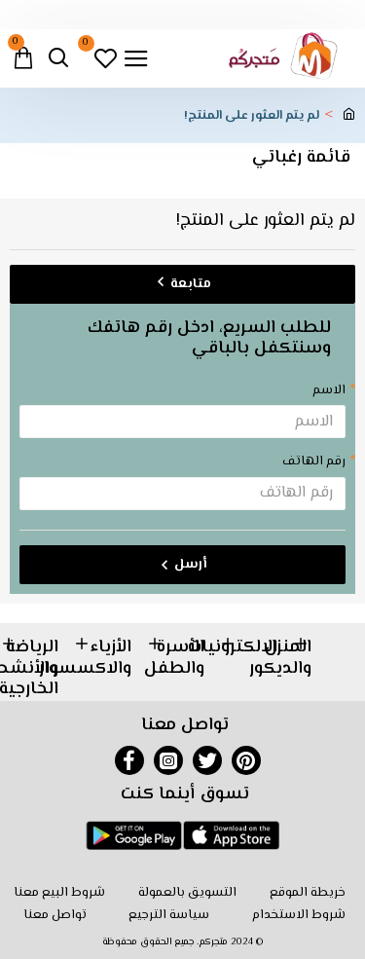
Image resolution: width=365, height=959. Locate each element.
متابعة (190, 284)
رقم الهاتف (314, 461)
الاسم (329, 390)
